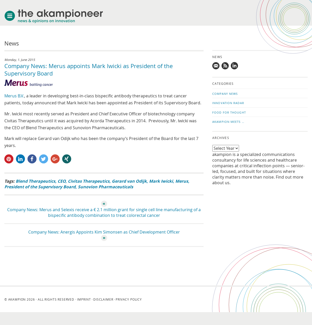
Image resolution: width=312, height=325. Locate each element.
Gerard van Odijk (129, 181)
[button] (8, 158)
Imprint (84, 299)
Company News (225, 94)
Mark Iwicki (161, 181)
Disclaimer (103, 299)
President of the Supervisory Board (40, 187)
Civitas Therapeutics (88, 181)
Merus (181, 181)
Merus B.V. (14, 96)
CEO (62, 181)
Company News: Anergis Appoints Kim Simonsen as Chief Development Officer (104, 232)
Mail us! (216, 66)
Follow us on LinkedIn (234, 66)
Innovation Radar (228, 103)
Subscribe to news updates (225, 66)
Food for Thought (229, 112)
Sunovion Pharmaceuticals (105, 187)
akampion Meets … (228, 122)
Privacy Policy (129, 299)
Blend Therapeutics (35, 181)
